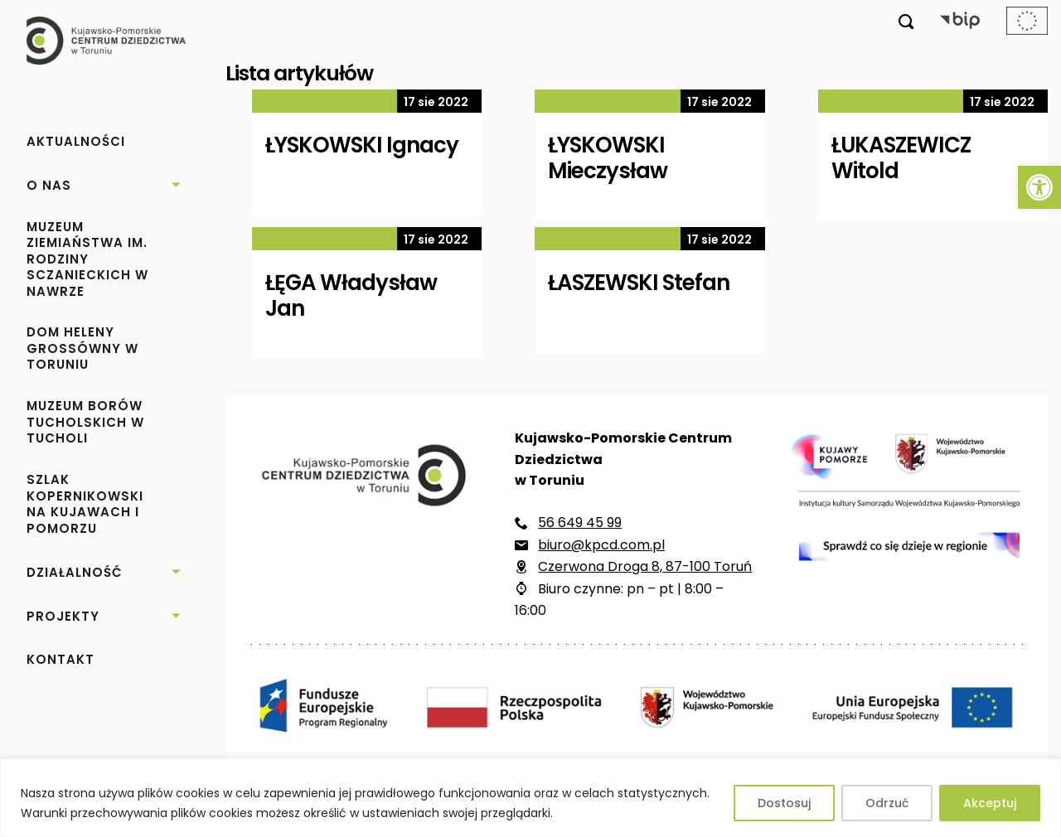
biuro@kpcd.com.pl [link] (601, 544)
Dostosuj (784, 803)
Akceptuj (989, 803)
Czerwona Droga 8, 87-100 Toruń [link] (645, 566)
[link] (1039, 187)
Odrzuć (886, 803)
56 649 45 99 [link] (580, 522)
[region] (530, 797)
